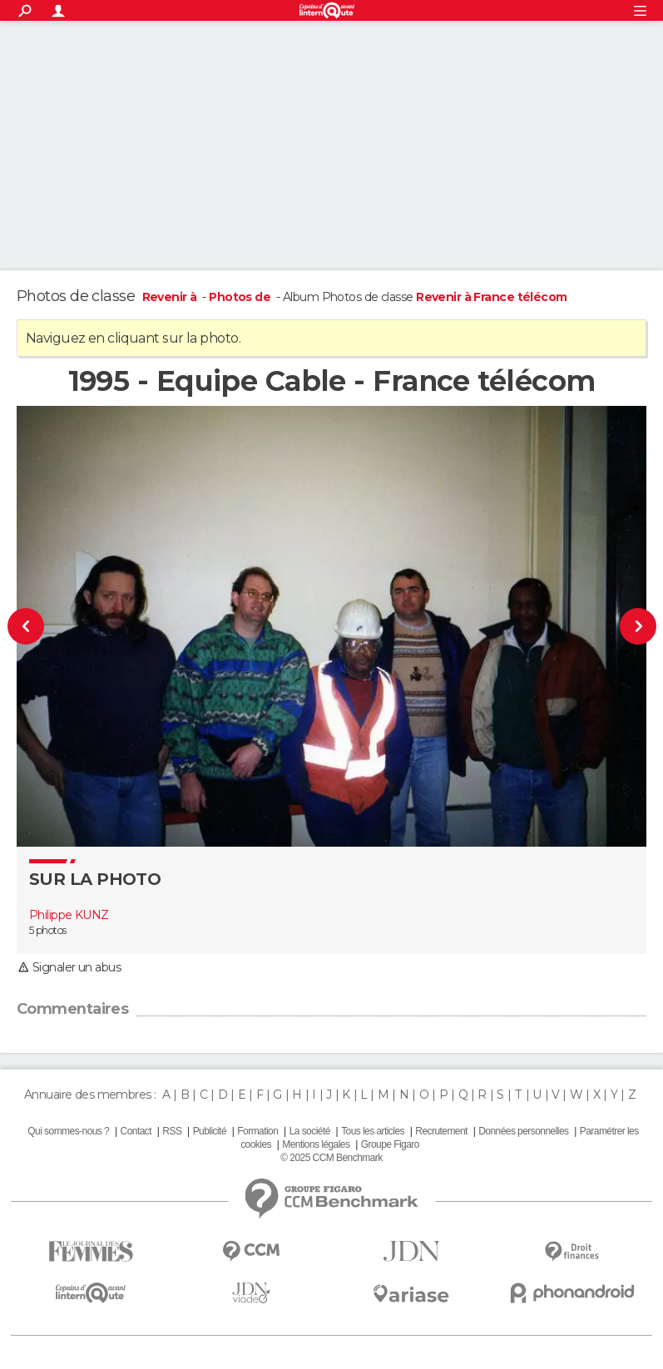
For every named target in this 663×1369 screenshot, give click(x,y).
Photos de (241, 296)
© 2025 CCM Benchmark (331, 1158)
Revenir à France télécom (491, 296)
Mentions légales (315, 1144)
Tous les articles (372, 1131)
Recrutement (441, 1131)
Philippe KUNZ (69, 914)
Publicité (209, 1131)
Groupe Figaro (390, 1144)
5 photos (48, 930)
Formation (257, 1131)
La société (309, 1131)
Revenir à (171, 296)
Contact (136, 1131)
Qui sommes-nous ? (68, 1131)
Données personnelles (523, 1131)
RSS (171, 1131)
